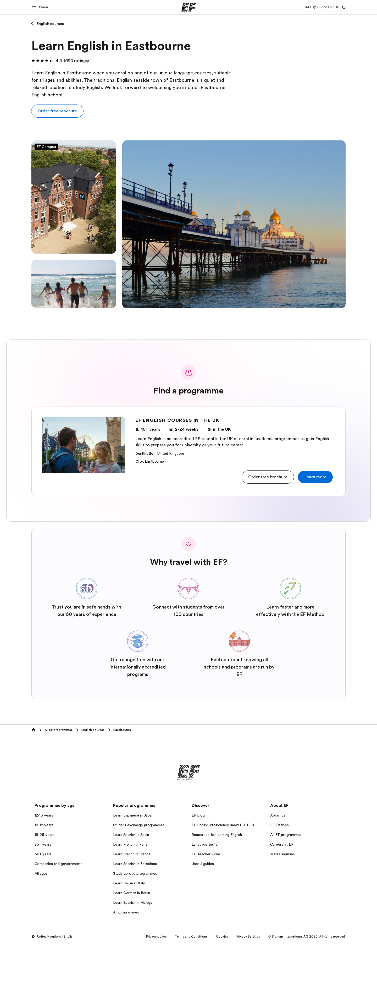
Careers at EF (281, 844)
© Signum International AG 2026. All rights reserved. (307, 936)
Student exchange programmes (139, 825)
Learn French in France (132, 854)
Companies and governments (58, 864)
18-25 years (44, 835)
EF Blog (198, 815)
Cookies (222, 936)
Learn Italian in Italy (129, 883)
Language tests (204, 844)
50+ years (43, 854)
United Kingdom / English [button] (52, 937)
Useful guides (203, 864)
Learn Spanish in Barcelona (135, 864)
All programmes (126, 912)
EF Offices (279, 825)
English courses (50, 23)
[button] (40, 7)
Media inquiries (282, 854)
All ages (41, 873)
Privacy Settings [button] (248, 936)
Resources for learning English (217, 835)
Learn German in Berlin (131, 893)
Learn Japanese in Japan (133, 815)
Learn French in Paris (130, 844)
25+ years (43, 844)
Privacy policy (156, 936)
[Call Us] (323, 7)
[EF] (188, 7)
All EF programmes (286, 835)
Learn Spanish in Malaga (132, 902)
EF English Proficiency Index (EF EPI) (223, 825)
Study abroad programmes (135, 873)
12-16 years (44, 815)
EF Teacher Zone (206, 854)
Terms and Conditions (191, 936)
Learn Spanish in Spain (131, 835)
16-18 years (44, 825)
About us (277, 815)
